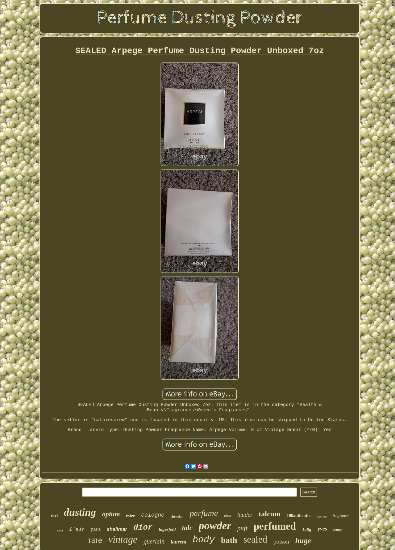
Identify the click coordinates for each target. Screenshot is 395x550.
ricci (54, 516)
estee (130, 515)
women (321, 516)
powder (215, 526)
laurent (178, 542)
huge (303, 540)
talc (187, 528)
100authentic (298, 515)
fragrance (340, 515)
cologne (152, 515)
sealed (255, 539)
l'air (77, 529)
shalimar (117, 529)
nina (227, 515)
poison (281, 541)
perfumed (275, 526)
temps (337, 529)
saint (60, 530)
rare (95, 540)
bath (229, 540)
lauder (245, 514)
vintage (122, 539)
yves (322, 529)
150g (306, 529)
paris (96, 529)
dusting (80, 512)
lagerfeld (167, 529)
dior (142, 527)
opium (111, 514)
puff (242, 528)
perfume (203, 513)
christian (177, 516)
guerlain (153, 541)
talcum (270, 514)
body (204, 540)
